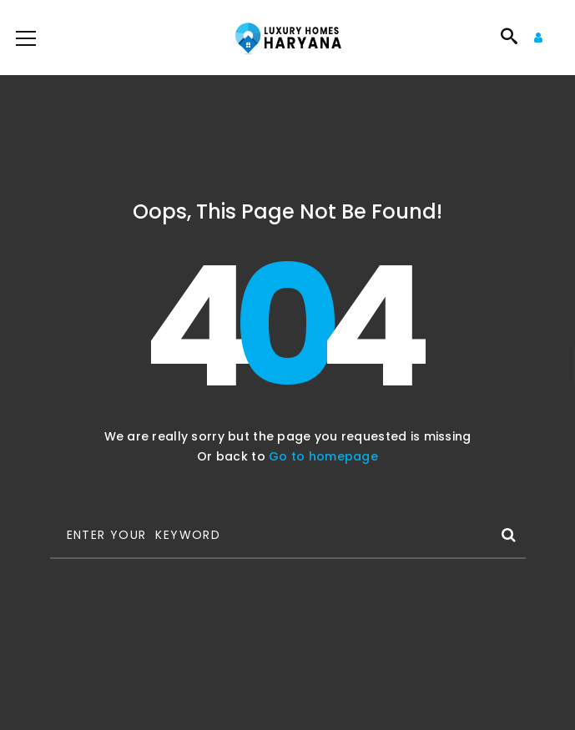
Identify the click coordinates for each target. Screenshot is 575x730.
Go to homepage (323, 456)
